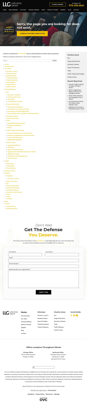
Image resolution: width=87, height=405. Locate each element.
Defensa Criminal (11, 181)
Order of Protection (12, 118)
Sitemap (56, 394)
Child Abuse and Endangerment (17, 156)
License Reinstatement (15, 137)
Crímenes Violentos (12, 190)
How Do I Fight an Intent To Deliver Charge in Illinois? (76, 86)
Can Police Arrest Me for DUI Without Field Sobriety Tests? (76, 103)
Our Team (23, 10)
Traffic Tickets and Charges (15, 130)
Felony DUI (11, 99)
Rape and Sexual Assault (15, 149)
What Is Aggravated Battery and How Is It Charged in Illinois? (75, 91)
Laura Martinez (11, 82)
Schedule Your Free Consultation (32, 33)
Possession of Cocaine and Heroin (18, 109)
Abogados (9, 176)
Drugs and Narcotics (12, 104)
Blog (69, 10)
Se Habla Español (57, 4)
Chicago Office (11, 206)
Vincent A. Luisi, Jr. (12, 71)
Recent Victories (52, 10)
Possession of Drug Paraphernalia (18, 111)
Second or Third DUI (14, 95)
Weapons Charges (13, 154)
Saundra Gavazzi (11, 73)
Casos (8, 194)
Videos (8, 196)
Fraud (9, 127)
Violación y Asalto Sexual (14, 192)
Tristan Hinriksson (12, 80)
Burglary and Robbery (14, 125)
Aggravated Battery (14, 145)
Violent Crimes (11, 142)
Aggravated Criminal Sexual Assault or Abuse (22, 151)
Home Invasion (12, 158)
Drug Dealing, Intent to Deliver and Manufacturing (23, 113)
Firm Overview (13, 10)
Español (63, 10)
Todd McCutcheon (12, 78)
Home (4, 10)
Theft (8, 120)
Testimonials (10, 166)
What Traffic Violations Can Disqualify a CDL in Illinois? (76, 97)
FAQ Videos (10, 163)
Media (43, 10)
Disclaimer (31, 394)
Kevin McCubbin (11, 76)
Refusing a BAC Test (14, 97)
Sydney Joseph (11, 86)
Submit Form (43, 292)
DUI (7, 92)
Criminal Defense (33, 10)
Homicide (11, 147)
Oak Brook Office (11, 208)
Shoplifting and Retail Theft (16, 123)
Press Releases (11, 168)
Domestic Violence (12, 116)
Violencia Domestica (12, 188)
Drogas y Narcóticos (12, 185)
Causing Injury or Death (15, 101)
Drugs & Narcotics (59, 318)
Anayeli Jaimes (11, 84)
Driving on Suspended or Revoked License (21, 135)
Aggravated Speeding (15, 139)
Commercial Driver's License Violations (20, 133)
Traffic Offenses (59, 327)
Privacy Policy (40, 394)
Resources (49, 394)
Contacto (9, 198)
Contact (76, 10)
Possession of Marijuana (15, 107)
